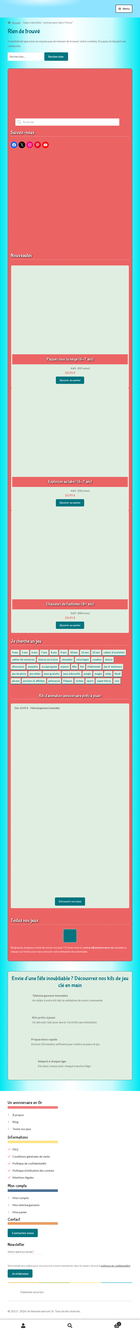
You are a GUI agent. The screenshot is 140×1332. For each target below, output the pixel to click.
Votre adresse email (21, 1251)
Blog (15, 1121)
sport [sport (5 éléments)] (90, 680)
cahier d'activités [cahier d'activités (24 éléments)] (114, 652)
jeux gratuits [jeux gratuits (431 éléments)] (52, 673)
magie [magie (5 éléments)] (98, 673)
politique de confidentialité (115, 1265)
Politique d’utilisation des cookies (33, 1170)
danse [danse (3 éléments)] (108, 659)
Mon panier (19, 1212)
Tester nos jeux (21, 1129)
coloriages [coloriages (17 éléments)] (82, 659)
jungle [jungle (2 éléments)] (87, 673)
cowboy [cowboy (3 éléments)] (97, 659)
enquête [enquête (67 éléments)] (33, 666)
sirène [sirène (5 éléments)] (79, 680)
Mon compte (20, 1198)
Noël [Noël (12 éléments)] (117, 673)
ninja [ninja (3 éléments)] (108, 673)
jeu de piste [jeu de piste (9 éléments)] (19, 673)
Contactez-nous (23, 1233)
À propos (18, 1115)
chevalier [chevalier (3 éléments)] (67, 659)
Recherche (70, 1326)
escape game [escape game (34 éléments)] (49, 666)
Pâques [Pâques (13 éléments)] (67, 680)
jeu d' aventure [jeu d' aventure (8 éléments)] (113, 666)
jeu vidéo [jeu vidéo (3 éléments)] (35, 673)
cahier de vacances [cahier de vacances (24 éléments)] (23, 659)
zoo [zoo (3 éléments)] (117, 680)
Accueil (16, 22)
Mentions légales (23, 1177)
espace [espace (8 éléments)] (64, 666)
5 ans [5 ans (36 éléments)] (25, 652)
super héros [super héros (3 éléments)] (104, 680)
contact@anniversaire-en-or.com (103, 947)
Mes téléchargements (26, 1205)
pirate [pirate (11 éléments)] (16, 680)
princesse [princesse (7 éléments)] (54, 680)
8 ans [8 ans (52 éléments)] (54, 652)
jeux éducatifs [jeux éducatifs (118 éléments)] (71, 673)
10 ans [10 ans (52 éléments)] (74, 652)
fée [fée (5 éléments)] (82, 666)
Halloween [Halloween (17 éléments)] (93, 666)
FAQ (15, 1149)
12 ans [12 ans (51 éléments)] (96, 652)
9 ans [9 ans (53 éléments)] (63, 652)
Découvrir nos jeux (70, 901)
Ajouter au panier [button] (70, 380)
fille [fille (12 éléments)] (74, 666)
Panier (107, 1323)
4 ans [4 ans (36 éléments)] (15, 652)
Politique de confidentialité (29, 1163)
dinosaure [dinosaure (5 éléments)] (18, 666)
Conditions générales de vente (31, 1156)
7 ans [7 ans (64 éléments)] (44, 652)
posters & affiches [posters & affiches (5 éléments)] (34, 680)
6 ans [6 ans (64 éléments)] (34, 652)
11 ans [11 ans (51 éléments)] (85, 652)
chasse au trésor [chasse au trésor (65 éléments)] (48, 659)
